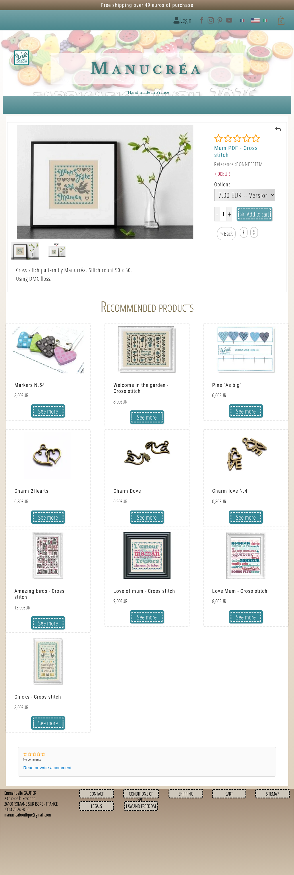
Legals (96, 806)
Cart (229, 794)
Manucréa (147, 68)
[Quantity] (223, 214)
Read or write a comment (47, 767)
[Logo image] (21, 57)
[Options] (244, 195)
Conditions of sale (141, 796)
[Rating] (237, 138)
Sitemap (272, 794)
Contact (97, 794)
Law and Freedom (141, 806)
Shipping (186, 794)
